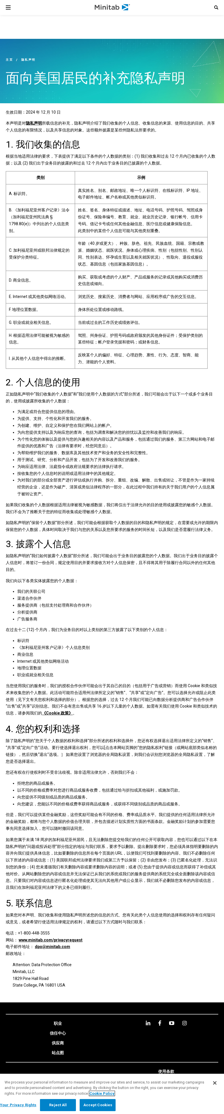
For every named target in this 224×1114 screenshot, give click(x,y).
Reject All (58, 1105)
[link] (58, 1023)
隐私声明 (34, 123)
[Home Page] (113, 7)
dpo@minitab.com (52, 946)
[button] (216, 7)
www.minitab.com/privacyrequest (51, 940)
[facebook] (159, 1023)
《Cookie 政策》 (57, 713)
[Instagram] (184, 1023)
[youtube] (171, 1023)
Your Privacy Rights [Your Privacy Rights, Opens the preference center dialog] (18, 1105)
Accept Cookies (97, 1105)
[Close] (214, 1083)
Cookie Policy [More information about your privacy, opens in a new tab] (101, 1093)
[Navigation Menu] (8, 7)
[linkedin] (148, 1023)
